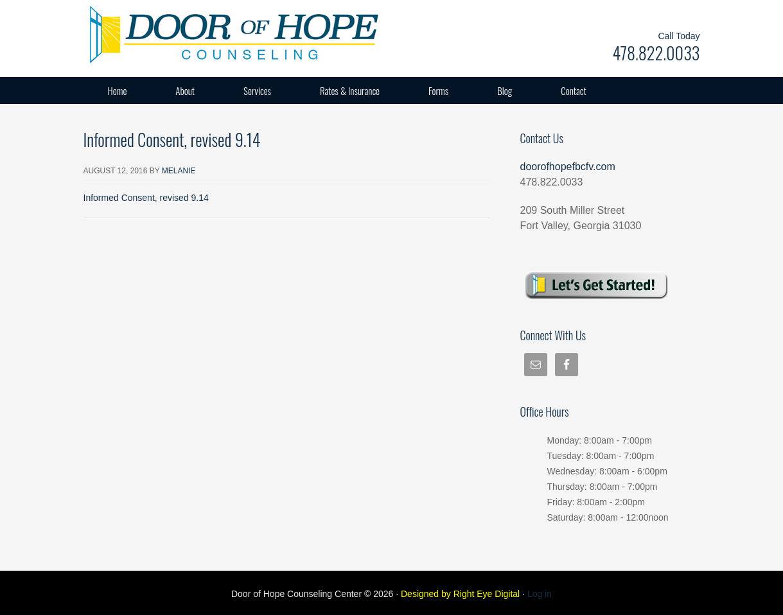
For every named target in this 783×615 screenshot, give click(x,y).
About (185, 90)
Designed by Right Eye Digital (461, 594)
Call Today (678, 36)
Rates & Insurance (350, 90)
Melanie (179, 170)
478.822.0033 (655, 52)
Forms (438, 90)
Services (257, 90)
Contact (573, 90)
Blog (504, 90)
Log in (539, 594)
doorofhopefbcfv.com (567, 166)
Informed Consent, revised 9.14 (146, 198)
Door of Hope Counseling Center (212, 32)
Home (117, 90)
